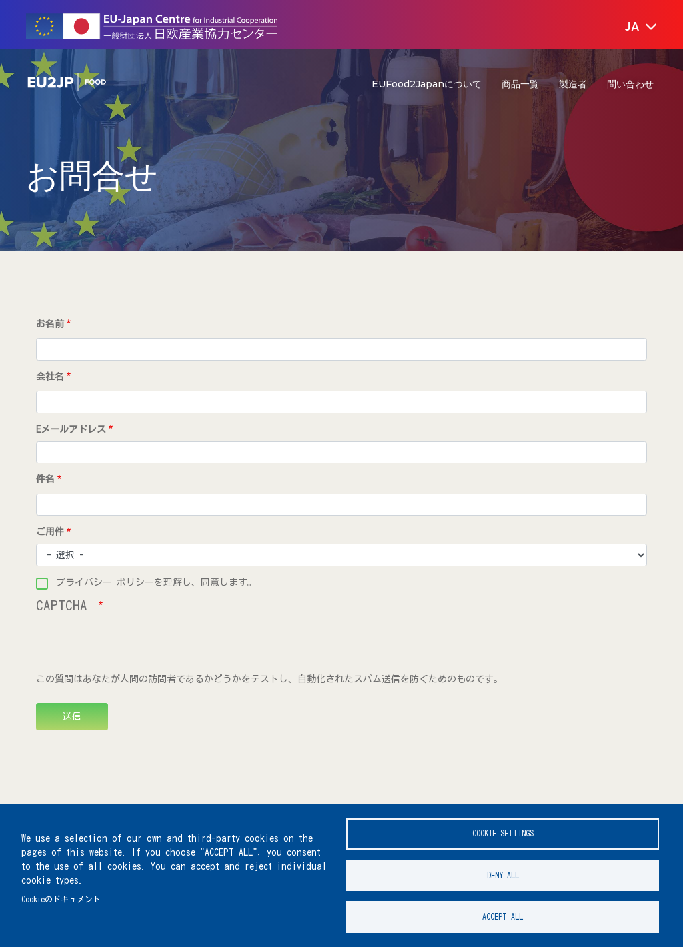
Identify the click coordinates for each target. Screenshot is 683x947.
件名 (45, 479)
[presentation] (137, 646)
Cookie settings (503, 832)
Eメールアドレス (71, 429)
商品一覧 (520, 84)
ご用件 (50, 531)
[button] (631, 27)
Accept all (502, 916)
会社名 (50, 376)
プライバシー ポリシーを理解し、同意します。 (156, 582)
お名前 (50, 324)
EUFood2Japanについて (427, 84)
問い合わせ (630, 84)
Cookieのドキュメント (61, 898)
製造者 (573, 84)
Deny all (503, 874)
